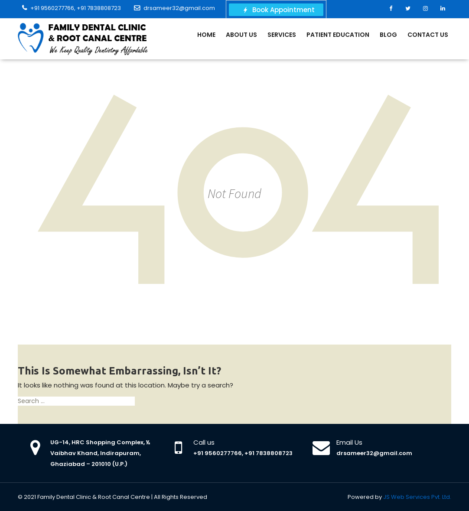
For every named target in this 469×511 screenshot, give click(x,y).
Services (281, 34)
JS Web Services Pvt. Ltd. (417, 497)
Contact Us (427, 34)
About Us (241, 34)
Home (206, 34)
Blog (388, 34)
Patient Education (337, 34)
